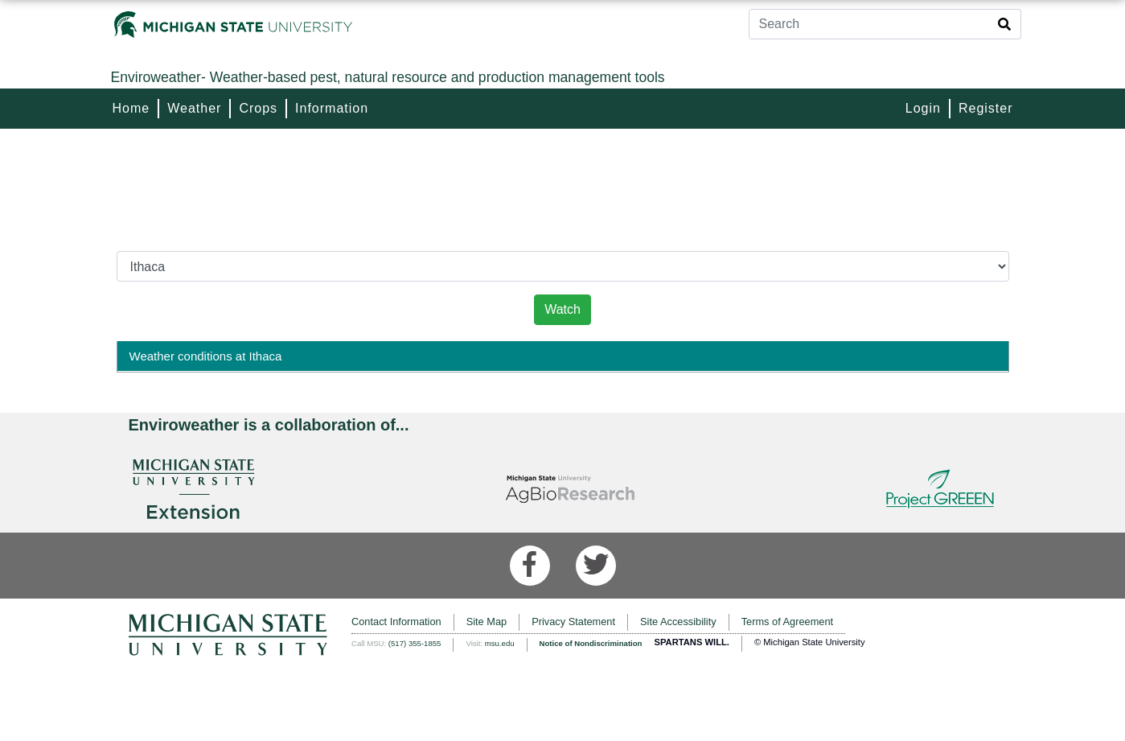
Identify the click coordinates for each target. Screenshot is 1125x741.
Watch (562, 309)
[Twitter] (596, 565)
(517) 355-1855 (414, 643)
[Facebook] (530, 565)
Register (986, 108)
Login (923, 108)
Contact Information (396, 621)
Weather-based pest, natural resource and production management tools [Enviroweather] (388, 77)
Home (131, 108)
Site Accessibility (678, 621)
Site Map (486, 621)
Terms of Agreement (787, 621)
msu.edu (500, 643)
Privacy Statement (573, 621)
